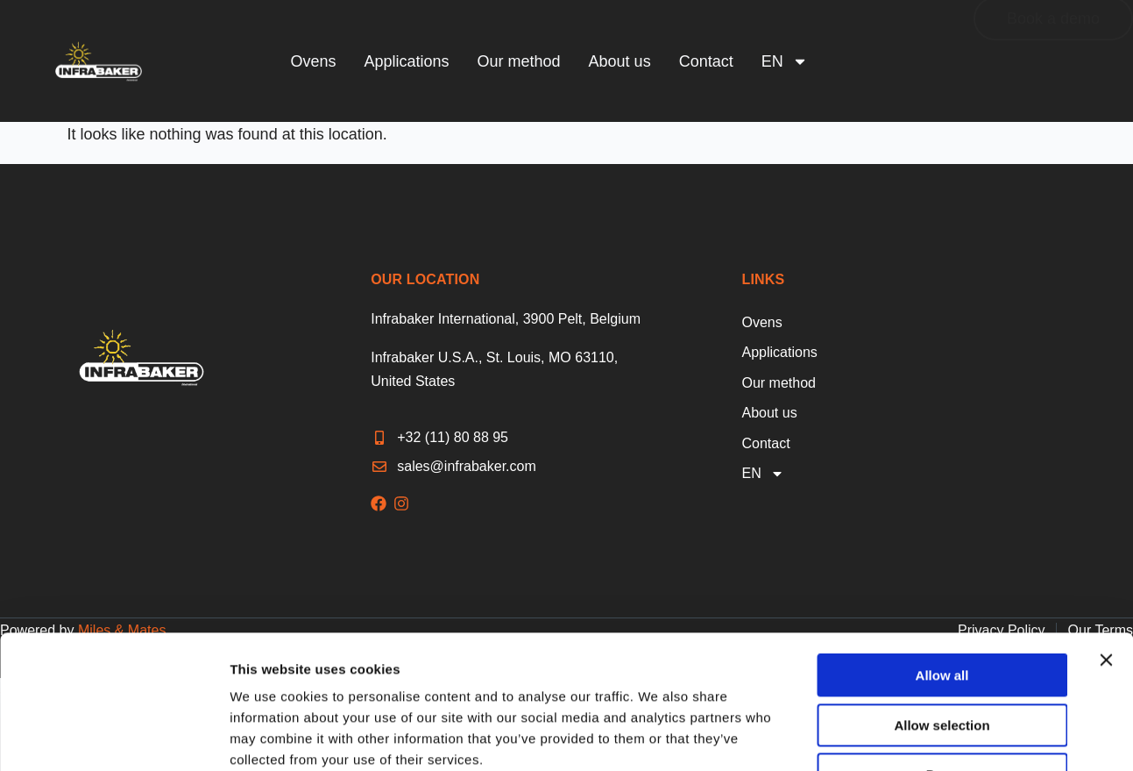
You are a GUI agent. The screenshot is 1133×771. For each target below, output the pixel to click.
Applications (406, 61)
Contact (706, 61)
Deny (942, 660)
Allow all (942, 560)
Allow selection (941, 610)
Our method (519, 61)
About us (620, 61)
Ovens (313, 61)
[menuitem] (784, 61)
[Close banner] (1106, 545)
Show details (993, 736)
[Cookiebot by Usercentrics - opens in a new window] (113, 737)
